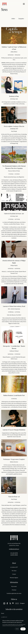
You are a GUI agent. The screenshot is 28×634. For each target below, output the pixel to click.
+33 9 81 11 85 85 (14, 554)
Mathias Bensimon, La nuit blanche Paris (14, 395)
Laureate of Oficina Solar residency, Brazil (14, 306)
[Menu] (24, 4)
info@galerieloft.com (14, 549)
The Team (14, 570)
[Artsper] (22, 603)
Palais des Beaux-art (14, 497)
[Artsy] (17, 603)
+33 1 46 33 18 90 (14, 553)
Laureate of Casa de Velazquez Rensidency (14, 430)
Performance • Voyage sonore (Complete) (14, 459)
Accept (23, 628)
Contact (14, 574)
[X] (10, 603)
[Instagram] (4, 603)
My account (14, 586)
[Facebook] (7, 603)
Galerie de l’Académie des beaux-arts (14, 214)
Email (2, 613)
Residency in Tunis (14, 96)
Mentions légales (14, 577)
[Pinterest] (13, 603)
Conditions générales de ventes (14, 593)
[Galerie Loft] (14, 537)
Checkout (14, 590)
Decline (17, 628)
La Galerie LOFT (14, 567)
